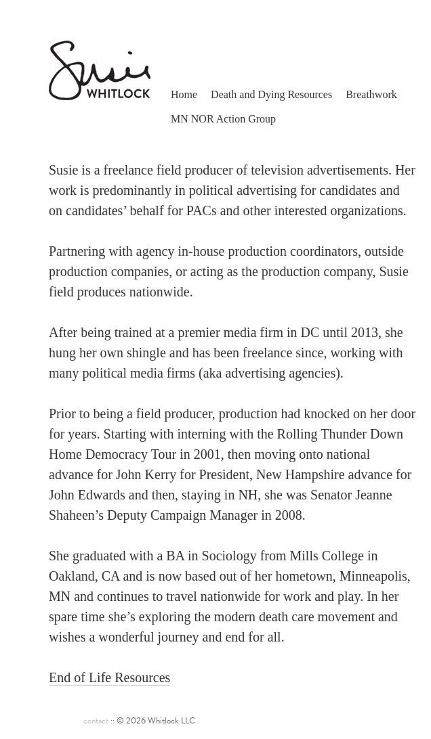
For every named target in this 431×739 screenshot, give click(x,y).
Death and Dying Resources (271, 94)
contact (95, 720)
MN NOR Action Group (223, 119)
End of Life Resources (109, 677)
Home (184, 94)
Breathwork (371, 94)
